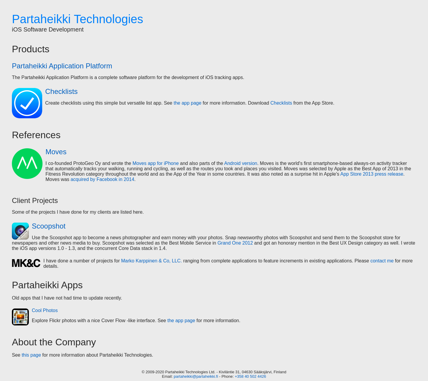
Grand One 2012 (235, 242)
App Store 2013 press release (371, 174)
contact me (382, 260)
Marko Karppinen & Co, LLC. (151, 260)
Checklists (61, 91)
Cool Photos (45, 310)
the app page (187, 103)
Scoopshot (48, 226)
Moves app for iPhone (156, 163)
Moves (56, 152)
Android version (240, 163)
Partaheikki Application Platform (62, 66)
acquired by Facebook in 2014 (102, 179)
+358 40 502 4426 (250, 376)
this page (31, 355)
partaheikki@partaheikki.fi (196, 376)
